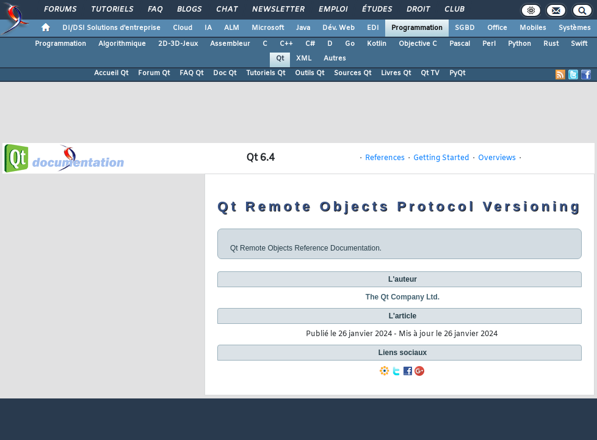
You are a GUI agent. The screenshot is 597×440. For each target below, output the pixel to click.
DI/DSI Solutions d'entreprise (111, 28)
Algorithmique (122, 44)
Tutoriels (111, 10)
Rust (551, 44)
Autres (335, 58)
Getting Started (441, 158)
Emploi (332, 10)
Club (454, 10)
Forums (59, 10)
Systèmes (575, 28)
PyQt (457, 73)
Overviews (497, 158)
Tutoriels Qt (265, 73)
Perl (489, 44)
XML (303, 58)
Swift (579, 44)
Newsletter (277, 10)
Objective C (418, 44)
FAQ (154, 10)
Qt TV (430, 73)
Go (350, 44)
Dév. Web (338, 28)
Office (497, 28)
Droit (417, 10)
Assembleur (230, 44)
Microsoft (267, 28)
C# (310, 44)
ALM (231, 28)
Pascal (459, 44)
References (385, 158)
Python (519, 44)
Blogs (188, 10)
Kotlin (376, 44)
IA (208, 28)
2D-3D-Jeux (178, 44)
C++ (286, 44)
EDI (373, 28)
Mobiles (532, 28)
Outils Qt (309, 73)
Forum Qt (154, 73)
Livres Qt (396, 73)
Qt (280, 58)
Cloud (182, 28)
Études (376, 10)
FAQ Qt (191, 73)
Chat (226, 10)
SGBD (465, 28)
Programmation (417, 28)
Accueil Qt (111, 73)
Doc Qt (224, 73)
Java (303, 28)
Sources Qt (352, 73)
